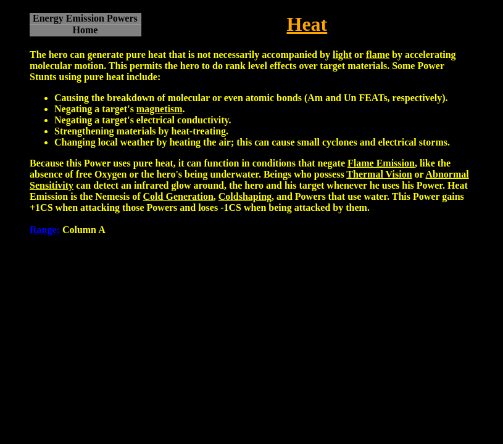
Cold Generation (178, 196)
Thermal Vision (379, 174)
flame (377, 54)
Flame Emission (381, 163)
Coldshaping (245, 196)
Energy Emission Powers (85, 18)
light (342, 54)
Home (85, 30)
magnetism (159, 109)
